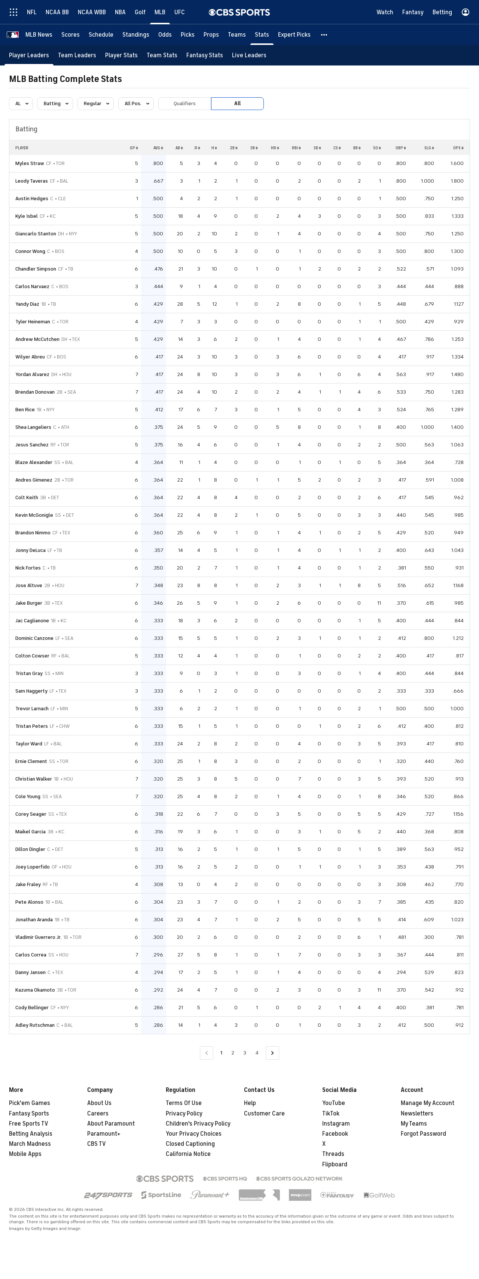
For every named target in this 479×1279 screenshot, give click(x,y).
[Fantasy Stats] (205, 55)
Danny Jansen (30, 972)
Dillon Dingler (30, 849)
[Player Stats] (121, 55)
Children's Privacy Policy (198, 1123)
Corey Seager (30, 814)
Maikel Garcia (30, 831)
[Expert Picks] (294, 34)
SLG (429, 147)
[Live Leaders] (249, 55)
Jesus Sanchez (32, 445)
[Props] (211, 34)
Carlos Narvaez (32, 286)
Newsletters (417, 1113)
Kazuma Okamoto (35, 990)
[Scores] (70, 34)
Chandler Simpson (35, 269)
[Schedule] (101, 34)
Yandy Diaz (27, 304)
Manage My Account (427, 1103)
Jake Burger (28, 603)
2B (234, 147)
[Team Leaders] (77, 55)
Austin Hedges (31, 198)
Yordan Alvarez (32, 374)
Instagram (336, 1123)
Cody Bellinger (32, 1007)
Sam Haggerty (31, 691)
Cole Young (27, 796)
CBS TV (96, 1144)
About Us (99, 1103)
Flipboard (334, 1164)
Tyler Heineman (32, 321)
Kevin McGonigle (34, 515)
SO (377, 147)
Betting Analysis (30, 1134)
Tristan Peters (31, 726)
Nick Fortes (28, 568)
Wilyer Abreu (30, 357)
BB (357, 147)
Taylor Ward (28, 744)
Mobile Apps (25, 1154)
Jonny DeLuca (30, 550)
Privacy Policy (184, 1113)
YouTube (333, 1103)
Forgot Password (423, 1134)
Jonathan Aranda (34, 919)
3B (254, 147)
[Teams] (236, 34)
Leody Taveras (31, 181)
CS (337, 147)
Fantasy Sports (29, 1113)
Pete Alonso (29, 902)
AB (179, 147)
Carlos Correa (30, 955)
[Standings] (136, 34)
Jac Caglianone (32, 620)
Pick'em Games (29, 1103)
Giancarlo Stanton (35, 234)
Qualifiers (185, 103)
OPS (458, 147)
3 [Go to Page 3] (244, 1053)
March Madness (30, 1144)
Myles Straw (29, 163)
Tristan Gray (29, 673)
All (237, 103)
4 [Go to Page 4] (257, 1053)
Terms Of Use (184, 1103)
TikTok (330, 1113)
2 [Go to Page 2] (232, 1053)
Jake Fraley (28, 884)
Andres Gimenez (33, 480)
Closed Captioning (190, 1144)
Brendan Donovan (35, 392)
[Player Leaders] (29, 55)
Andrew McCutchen (37, 339)
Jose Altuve (28, 585)
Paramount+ (103, 1134)
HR (275, 147)
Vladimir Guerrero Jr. (38, 937)
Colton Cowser (32, 656)
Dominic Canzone (34, 638)
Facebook (335, 1134)
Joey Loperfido (32, 867)
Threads (333, 1154)
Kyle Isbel (26, 216)
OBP (401, 147)
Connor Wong (30, 251)
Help (250, 1103)
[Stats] (262, 34)
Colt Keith (26, 497)
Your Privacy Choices (194, 1134)
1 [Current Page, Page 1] (221, 1053)
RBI (296, 147)
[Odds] (165, 34)
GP (134, 147)
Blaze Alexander (33, 462)
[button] (324, 34)
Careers (98, 1113)
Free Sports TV (28, 1123)
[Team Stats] (162, 55)
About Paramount (111, 1123)
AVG (158, 147)
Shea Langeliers (33, 427)
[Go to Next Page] (272, 1053)
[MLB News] (39, 34)
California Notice (188, 1154)
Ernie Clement (31, 761)
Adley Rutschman (35, 1025)
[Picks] (187, 34)
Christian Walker (33, 779)
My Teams (414, 1123)
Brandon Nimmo (33, 532)
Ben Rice (25, 409)
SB (317, 147)
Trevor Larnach (32, 708)
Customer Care (264, 1113)
